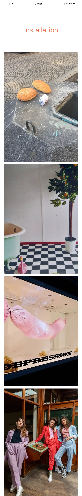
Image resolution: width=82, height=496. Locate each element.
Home (10, 4)
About (38, 4)
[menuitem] (10, 4)
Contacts (69, 4)
